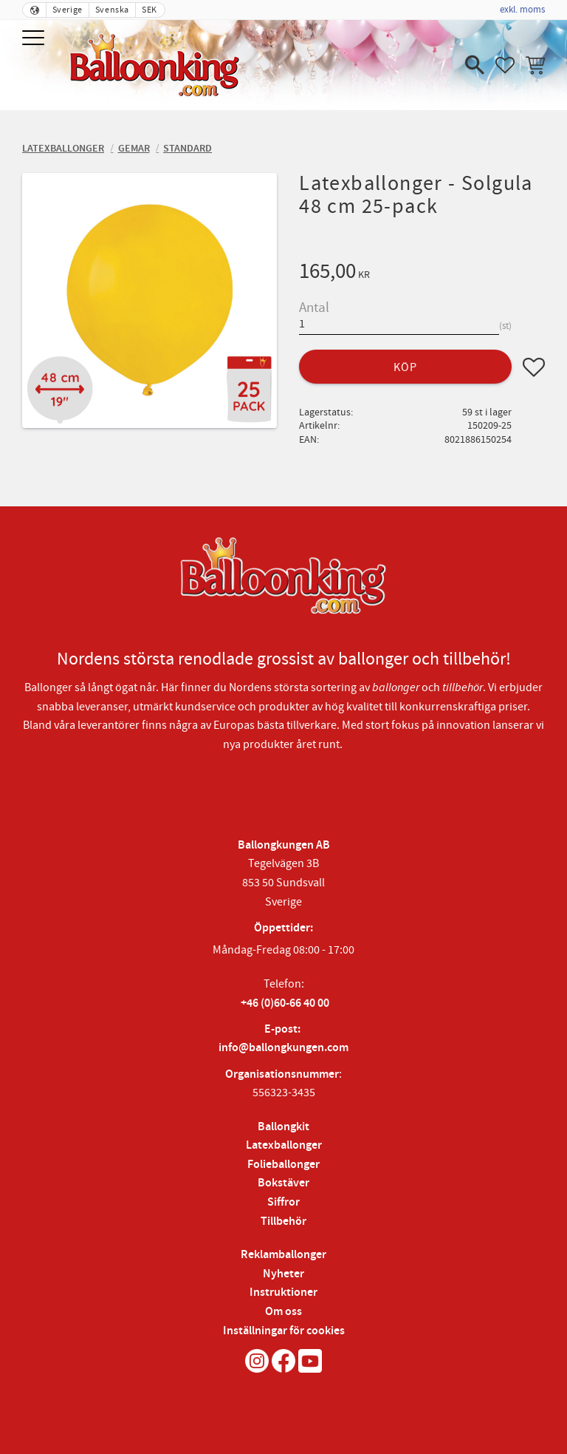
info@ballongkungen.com (283, 1048)
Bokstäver (283, 1183)
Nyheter (283, 1274)
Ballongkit (283, 1127)
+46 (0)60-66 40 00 (285, 1003)
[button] (35, 39)
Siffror (283, 1202)
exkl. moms (522, 10)
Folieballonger (283, 1164)
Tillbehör (283, 1221)
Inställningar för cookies (284, 1331)
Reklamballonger (283, 1255)
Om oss (283, 1311)
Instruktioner (283, 1292)
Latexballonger (284, 1145)
